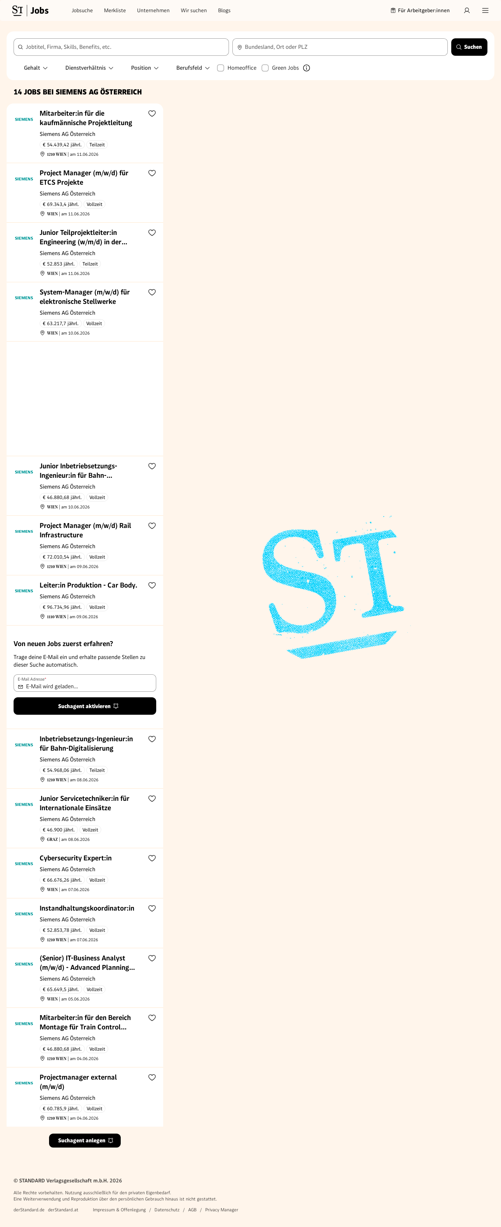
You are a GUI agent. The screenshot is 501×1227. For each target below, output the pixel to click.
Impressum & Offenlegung (119, 1209)
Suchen (469, 47)
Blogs (224, 10)
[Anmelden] (467, 10)
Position (145, 67)
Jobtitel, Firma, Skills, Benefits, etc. (68, 47)
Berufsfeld (193, 67)
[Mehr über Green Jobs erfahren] (306, 68)
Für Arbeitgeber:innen (420, 10)
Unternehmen (153, 10)
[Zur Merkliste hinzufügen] (152, 113)
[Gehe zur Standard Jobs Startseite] (29, 10)
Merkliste (115, 10)
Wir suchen (194, 10)
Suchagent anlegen (86, 1140)
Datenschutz (167, 1209)
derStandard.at (63, 1209)
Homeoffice (242, 67)
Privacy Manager (221, 1209)
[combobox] (121, 47)
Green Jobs (285, 67)
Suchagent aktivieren (88, 706)
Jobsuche (82, 10)
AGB (192, 1209)
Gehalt (36, 67)
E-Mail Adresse (32, 679)
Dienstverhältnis (89, 67)
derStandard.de (29, 1209)
